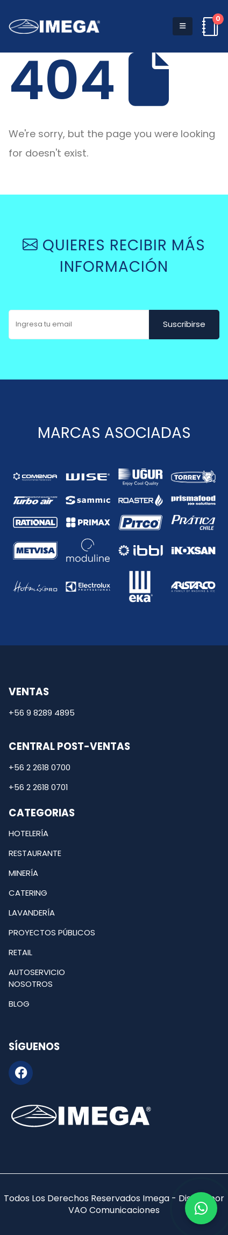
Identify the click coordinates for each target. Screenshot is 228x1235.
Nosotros (31, 984)
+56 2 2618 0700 (39, 767)
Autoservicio (37, 972)
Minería (23, 873)
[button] (183, 26)
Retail (20, 952)
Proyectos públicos (52, 932)
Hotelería (28, 833)
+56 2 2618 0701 (38, 787)
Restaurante (35, 853)
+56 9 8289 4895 (42, 712)
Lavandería (32, 912)
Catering (28, 892)
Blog (19, 1003)
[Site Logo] (54, 26)
